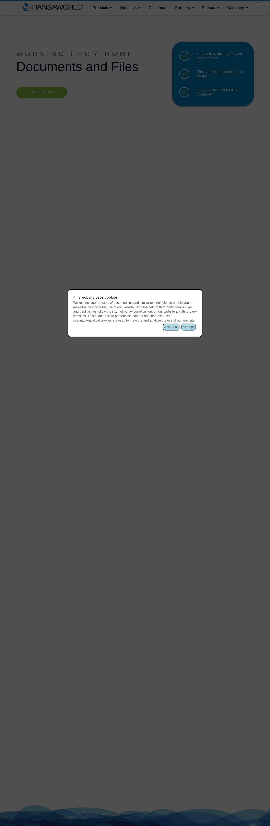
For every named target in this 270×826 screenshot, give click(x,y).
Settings (189, 327)
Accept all (171, 327)
